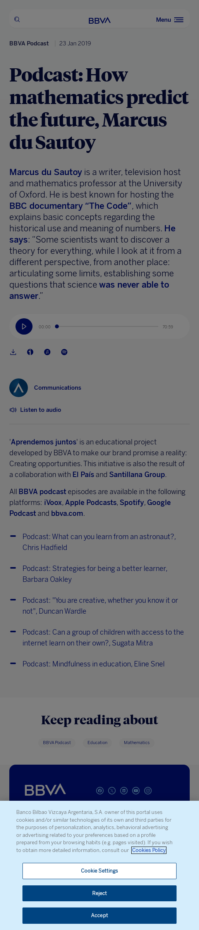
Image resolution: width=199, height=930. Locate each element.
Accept (99, 915)
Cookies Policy (149, 850)
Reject (99, 893)
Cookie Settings (99, 871)
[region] (99, 865)
